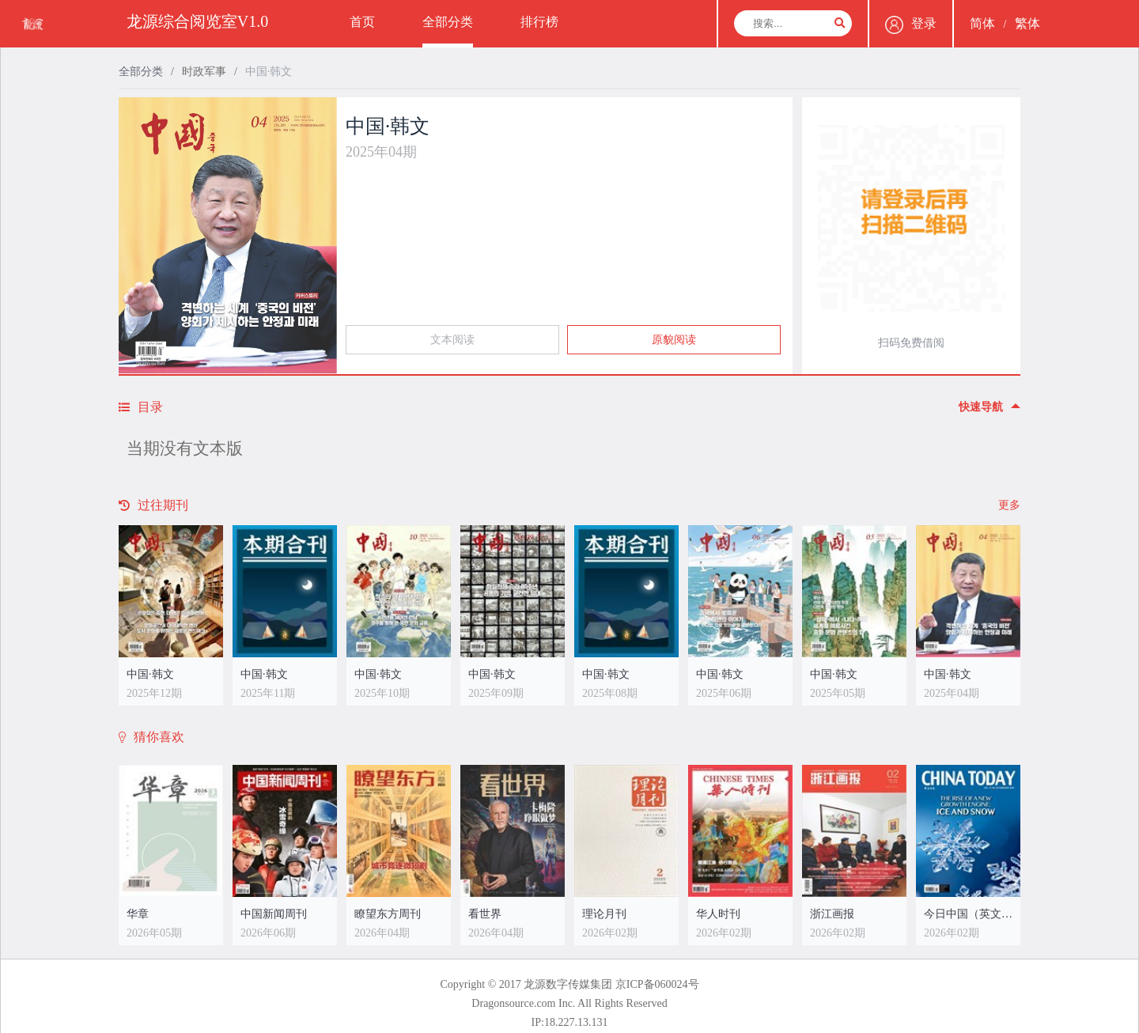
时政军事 (204, 72)
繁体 (1027, 23)
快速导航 (989, 407)
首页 (362, 21)
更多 (1009, 505)
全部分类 (447, 21)
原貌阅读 (674, 340)
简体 (982, 23)
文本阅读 (452, 340)
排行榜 (539, 21)
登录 (911, 25)
